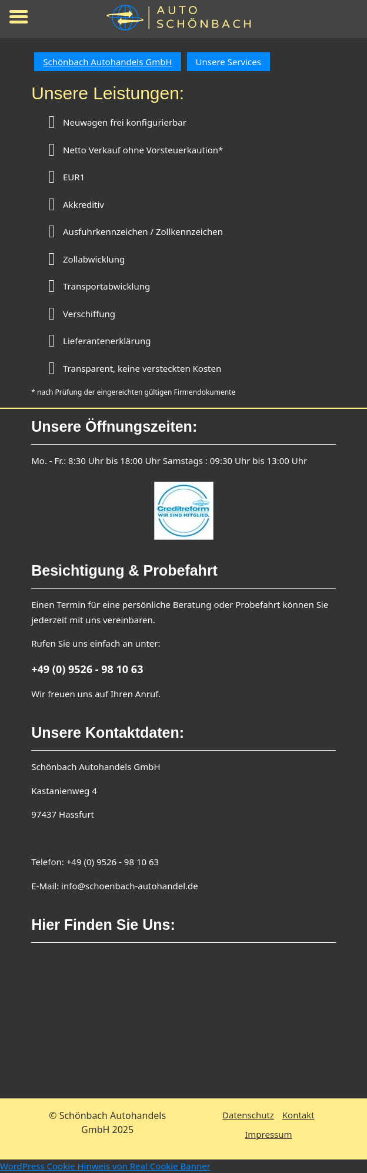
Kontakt (298, 1115)
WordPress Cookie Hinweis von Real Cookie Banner (105, 1166)
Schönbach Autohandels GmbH (107, 62)
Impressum (268, 1134)
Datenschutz (248, 1115)
